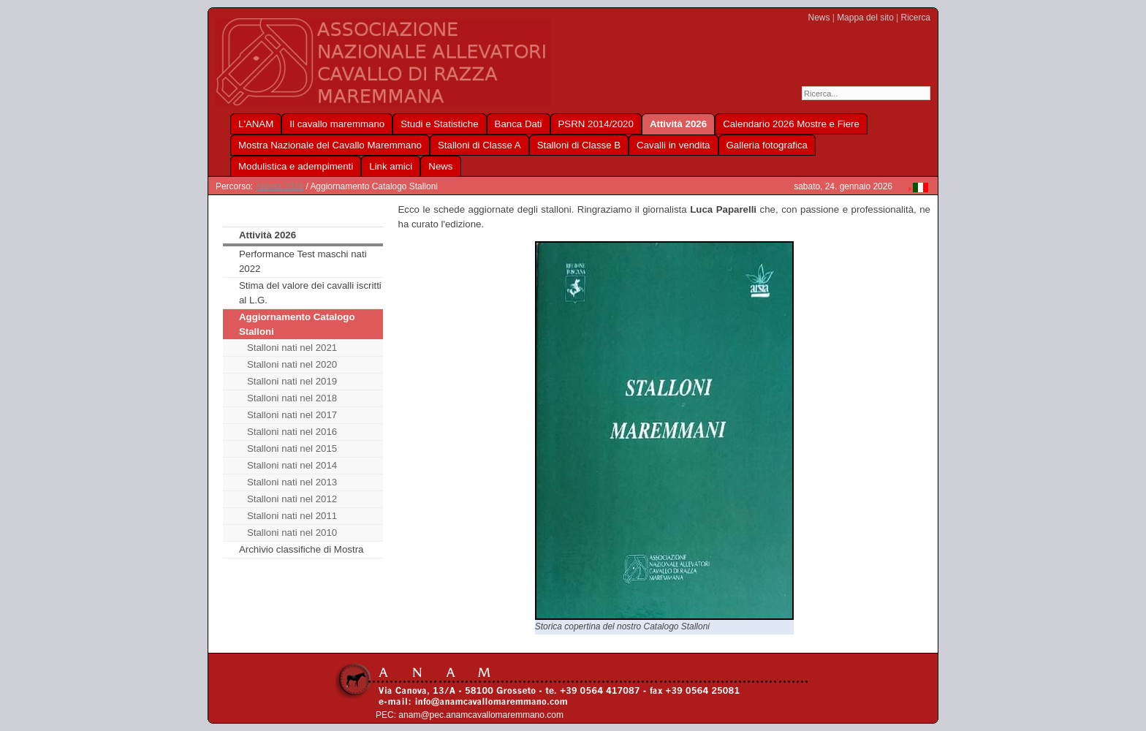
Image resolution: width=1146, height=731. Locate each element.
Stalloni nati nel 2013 (292, 482)
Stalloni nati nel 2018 (292, 398)
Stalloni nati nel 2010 (292, 532)
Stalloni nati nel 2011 (292, 515)
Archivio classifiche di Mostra (301, 549)
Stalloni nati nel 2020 (292, 364)
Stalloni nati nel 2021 (292, 347)
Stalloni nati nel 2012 (292, 498)
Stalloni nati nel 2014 (292, 465)
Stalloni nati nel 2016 (292, 431)
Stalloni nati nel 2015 (292, 448)
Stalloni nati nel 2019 (292, 381)
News (819, 17)
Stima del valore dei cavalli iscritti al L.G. (310, 293)
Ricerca (915, 17)
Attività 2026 (279, 186)
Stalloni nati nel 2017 (292, 414)
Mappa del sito (865, 17)
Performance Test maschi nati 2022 (303, 261)
